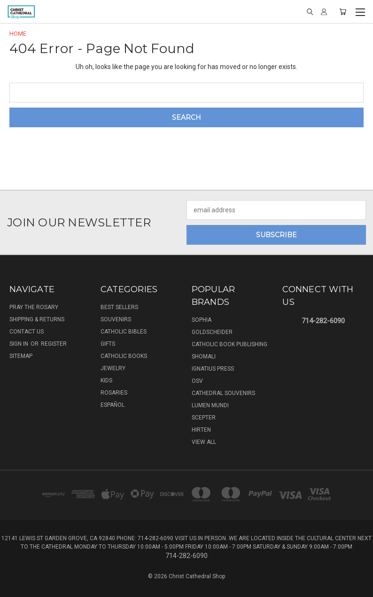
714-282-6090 (323, 321)
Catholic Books (124, 356)
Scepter (204, 417)
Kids (106, 380)
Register (54, 344)
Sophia (201, 320)
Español (112, 405)
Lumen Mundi (210, 405)
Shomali (204, 356)
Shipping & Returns (36, 319)
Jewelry (113, 368)
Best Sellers (119, 307)
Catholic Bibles (124, 331)
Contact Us (26, 331)
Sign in (19, 344)
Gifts (108, 344)
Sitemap (20, 356)
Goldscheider (212, 332)
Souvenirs (116, 319)
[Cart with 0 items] (343, 11)
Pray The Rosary (33, 307)
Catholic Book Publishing (229, 344)
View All (204, 442)
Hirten (201, 429)
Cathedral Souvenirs (223, 393)
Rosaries (114, 392)
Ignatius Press (213, 368)
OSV (197, 381)
